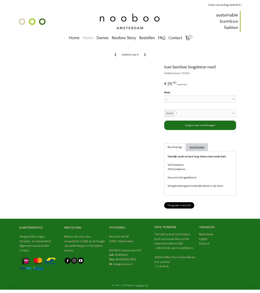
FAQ (161, 38)
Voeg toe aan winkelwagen (200, 125)
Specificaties (196, 147)
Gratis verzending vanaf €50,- (225, 4)
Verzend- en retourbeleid (35, 241)
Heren (88, 38)
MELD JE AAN (72, 227)
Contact (175, 38)
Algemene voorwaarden (34, 245)
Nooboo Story (124, 38)
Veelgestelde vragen (32, 236)
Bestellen (147, 38)
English (203, 239)
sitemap (140, 285)
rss (146, 285)
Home (74, 38)
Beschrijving (175, 147)
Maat (167, 92)
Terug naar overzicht (179, 205)
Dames (102, 38)
